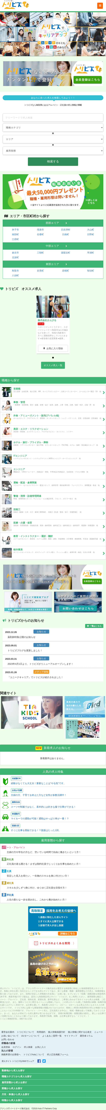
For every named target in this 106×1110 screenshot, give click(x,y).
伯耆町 (40, 234)
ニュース (98, 1032)
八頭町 (15, 275)
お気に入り (40, 1047)
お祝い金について (10, 1036)
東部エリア (52, 264)
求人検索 (28, 1047)
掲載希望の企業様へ (11, 1054)
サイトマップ (70, 1036)
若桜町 (65, 270)
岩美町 (40, 270)
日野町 (90, 234)
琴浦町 (90, 252)
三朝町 (40, 252)
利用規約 (41, 1032)
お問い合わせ (7, 1039)
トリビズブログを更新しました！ (25, 650)
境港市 (40, 229)
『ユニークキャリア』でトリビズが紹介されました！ (35, 677)
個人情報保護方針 (56, 1032)
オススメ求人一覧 (53, 365)
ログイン (17, 1047)
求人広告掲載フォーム (57, 1054)
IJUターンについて (30, 1036)
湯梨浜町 (65, 252)
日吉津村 (65, 229)
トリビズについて (25, 1032)
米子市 (15, 229)
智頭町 (90, 270)
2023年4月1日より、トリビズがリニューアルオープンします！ (40, 664)
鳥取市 (15, 270)
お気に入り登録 (55, 348)
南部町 (15, 234)
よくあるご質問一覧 (52, 1036)
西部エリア (52, 223)
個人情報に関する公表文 (80, 1032)
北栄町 (15, 257)
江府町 (15, 239)
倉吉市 (15, 252)
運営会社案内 (7, 1032)
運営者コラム (86, 1036)
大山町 (90, 229)
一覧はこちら (96, 626)
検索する (53, 161)
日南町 (65, 234)
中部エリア (52, 245)
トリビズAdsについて (33, 1054)
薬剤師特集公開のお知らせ (21, 637)
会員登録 (5, 1047)
